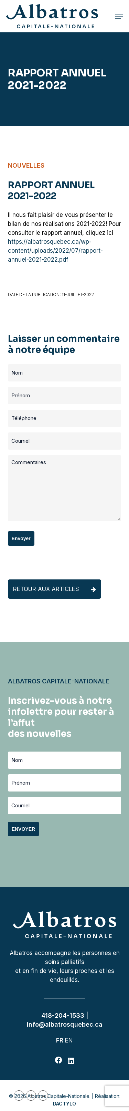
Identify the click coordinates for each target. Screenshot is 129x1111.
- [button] (19, 1095)
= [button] (43, 1095)
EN (69, 1040)
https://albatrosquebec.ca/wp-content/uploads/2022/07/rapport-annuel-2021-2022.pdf (55, 250)
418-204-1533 (62, 1015)
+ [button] (31, 1095)
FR (59, 1040)
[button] (119, 16)
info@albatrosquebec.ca (65, 1024)
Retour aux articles (54, 589)
